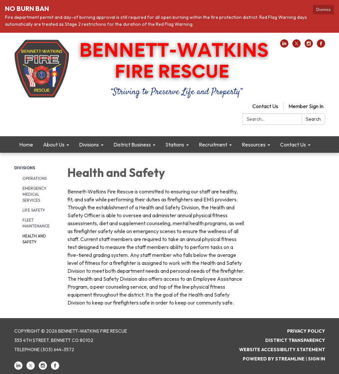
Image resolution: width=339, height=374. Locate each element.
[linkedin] (284, 45)
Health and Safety (34, 238)
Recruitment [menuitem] (213, 144)
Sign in (316, 359)
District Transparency (295, 340)
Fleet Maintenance (36, 223)
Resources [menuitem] (254, 144)
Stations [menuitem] (174, 144)
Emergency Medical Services (34, 194)
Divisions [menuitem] (89, 144)
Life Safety (33, 210)
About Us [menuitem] (53, 144)
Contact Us (265, 106)
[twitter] (296, 45)
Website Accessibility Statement (282, 350)
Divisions (24, 167)
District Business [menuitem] (132, 144)
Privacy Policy (306, 331)
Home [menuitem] (26, 144)
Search (313, 119)
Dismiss (323, 9)
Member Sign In (305, 106)
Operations (34, 178)
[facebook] (321, 45)
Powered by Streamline (274, 359)
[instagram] (309, 45)
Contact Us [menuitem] (293, 144)
